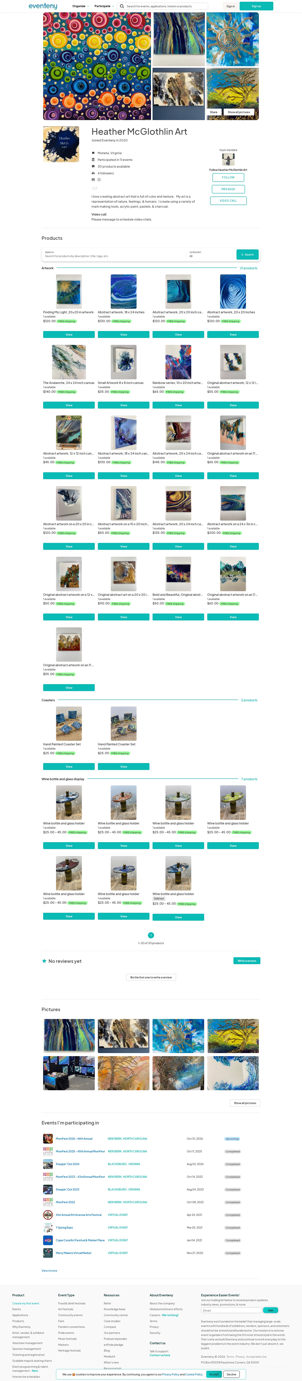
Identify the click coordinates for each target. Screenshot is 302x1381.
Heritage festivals (69, 1350)
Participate (104, 6)
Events (16, 1309)
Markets (63, 1344)
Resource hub (112, 1368)
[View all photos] (97, 66)
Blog (107, 1350)
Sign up (256, 6)
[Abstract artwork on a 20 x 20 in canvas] (69, 503)
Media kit (109, 1356)
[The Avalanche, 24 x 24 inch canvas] (69, 362)
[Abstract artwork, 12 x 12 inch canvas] (69, 432)
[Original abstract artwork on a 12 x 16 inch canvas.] (69, 574)
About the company (162, 1303)
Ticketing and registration (28, 1354)
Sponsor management (26, 1348)
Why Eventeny (21, 1326)
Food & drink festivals (71, 1303)
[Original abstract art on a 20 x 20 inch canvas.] (123, 574)
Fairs (61, 1321)
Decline (231, 1374)
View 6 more (49, 1270)
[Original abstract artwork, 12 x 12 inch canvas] (233, 362)
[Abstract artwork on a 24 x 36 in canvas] (233, 503)
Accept (214, 1374)
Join (270, 1310)
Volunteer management (27, 1343)
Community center (116, 1315)
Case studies (112, 1321)
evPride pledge (113, 1344)
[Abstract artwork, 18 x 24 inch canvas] (123, 432)
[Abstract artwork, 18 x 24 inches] (123, 291)
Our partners (112, 1332)
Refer (107, 1303)
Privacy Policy (171, 1374)
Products (18, 1321)
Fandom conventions (71, 1326)
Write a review (247, 960)
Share (213, 112)
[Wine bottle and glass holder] (69, 802)
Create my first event (25, 1303)
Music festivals (67, 1338)
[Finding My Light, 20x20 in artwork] (69, 291)
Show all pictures (239, 112)
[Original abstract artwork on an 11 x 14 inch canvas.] (233, 432)
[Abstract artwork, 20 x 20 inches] (233, 291)
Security (155, 1332)
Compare (110, 1326)
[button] (80, 6)
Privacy (154, 1326)
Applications (20, 1315)
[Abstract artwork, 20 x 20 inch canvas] (178, 291)
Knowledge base (114, 1309)
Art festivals (65, 1309)
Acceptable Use (256, 1356)
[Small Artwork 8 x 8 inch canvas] (123, 362)
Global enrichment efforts (166, 1309)
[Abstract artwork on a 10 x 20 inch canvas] (123, 503)
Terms (153, 1321)
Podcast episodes (115, 1338)
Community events (70, 1315)
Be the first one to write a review (151, 977)
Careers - (164, 1315)
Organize (80, 6)
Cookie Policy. (194, 1374)
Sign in (230, 6)
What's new (111, 1362)
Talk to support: (166, 1353)
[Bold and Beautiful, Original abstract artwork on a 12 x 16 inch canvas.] (178, 574)
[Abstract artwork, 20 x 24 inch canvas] (178, 432)
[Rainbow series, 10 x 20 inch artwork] (178, 362)
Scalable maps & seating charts (32, 1360)
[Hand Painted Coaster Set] (69, 723)
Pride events (66, 1332)
